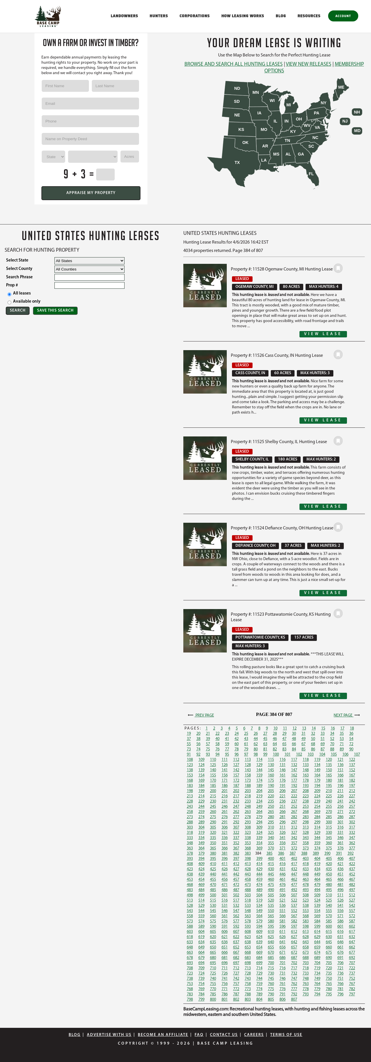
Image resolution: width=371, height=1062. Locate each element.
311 (282, 827)
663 (190, 953)
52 (332, 739)
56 (198, 744)
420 (329, 864)
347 (352, 838)
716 (282, 968)
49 (303, 739)
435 (329, 869)
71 (342, 744)
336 (225, 838)
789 (259, 994)
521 (282, 900)
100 (276, 754)
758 (248, 984)
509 (317, 895)
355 (271, 843)
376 (340, 848)
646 (340, 942)
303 (190, 827)
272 (352, 812)
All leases (19, 293)
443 (248, 874)
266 (282, 812)
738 (190, 979)
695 (213, 963)
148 (306, 770)
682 (236, 958)
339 (259, 838)
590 (213, 926)
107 (357, 754)
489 (259, 890)
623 (248, 937)
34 (332, 734)
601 (340, 926)
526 (340, 900)
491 (282, 890)
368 (248, 848)
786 (225, 994)
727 (236, 973)
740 (213, 979)
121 (340, 760)
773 (248, 989)
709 (201, 968)
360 (329, 843)
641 (282, 942)
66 (294, 744)
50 (313, 739)
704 (317, 963)
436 (340, 869)
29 (284, 734)
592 (236, 926)
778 (306, 989)
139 (201, 770)
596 (282, 926)
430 (271, 869)
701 (282, 963)
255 (329, 807)
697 (236, 963)
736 (340, 973)
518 (248, 900)
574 (201, 921)
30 (294, 734)
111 (225, 760)
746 (282, 979)
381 (225, 853)
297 (294, 822)
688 (306, 958)
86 (313, 749)
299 (317, 822)
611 (282, 932)
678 (190, 958)
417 (294, 864)
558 (190, 916)
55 (189, 744)
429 (259, 869)
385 (269, 853)
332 (352, 833)
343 (306, 838)
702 (294, 963)
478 (306, 885)
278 (248, 817)
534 (259, 906)
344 (317, 838)
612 (294, 932)
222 (294, 796)
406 (340, 859)
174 (259, 780)
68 (313, 744)
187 (236, 786)
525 (329, 900)
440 (213, 874)
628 (306, 937)
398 (248, 859)
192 (294, 786)
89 (342, 749)
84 (294, 749)
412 (236, 864)
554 (317, 911)
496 (340, 890)
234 (259, 801)
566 (282, 916)
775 (271, 989)
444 (259, 874)
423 (190, 869)
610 (271, 932)
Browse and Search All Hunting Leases (233, 64)
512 (352, 895)
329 (317, 833)
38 (198, 739)
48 (294, 739)
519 (259, 900)
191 (282, 786)
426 (225, 869)
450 (329, 874)
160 (271, 775)
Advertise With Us (109, 1035)
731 (282, 973)
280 (271, 817)
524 (317, 900)
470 (213, 885)
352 (236, 843)
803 (248, 999)
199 (201, 791)
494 (317, 890)
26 (256, 734)
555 (329, 911)
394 (201, 859)
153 (190, 775)
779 (317, 989)
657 (294, 947)
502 (236, 895)
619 (201, 937)
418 (306, 864)
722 (352, 968)
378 (190, 853)
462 (294, 880)
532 (236, 906)
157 (236, 775)
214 (201, 796)
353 (248, 843)
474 (259, 885)
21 (208, 734)
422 (352, 864)
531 (225, 906)
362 (352, 843)
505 (271, 895)
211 (340, 791)
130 (271, 765)
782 (352, 989)
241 (340, 801)
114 (259, 760)
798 (190, 999)
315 (329, 827)
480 (329, 885)
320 (213, 833)
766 (340, 984)
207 (294, 791)
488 (248, 890)
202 (236, 791)
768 (190, 989)
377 (352, 848)
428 (248, 869)
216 (225, 796)
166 (340, 775)
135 (329, 765)
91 (189, 754)
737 (352, 973)
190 (271, 786)
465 (329, 880)
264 (259, 812)
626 (282, 937)
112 (236, 760)
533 (248, 906)
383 (248, 853)
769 (201, 989)
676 (340, 953)
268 (306, 812)
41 (227, 739)
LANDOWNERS (124, 15)
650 (213, 947)
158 (248, 775)
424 (201, 869)
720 (329, 968)
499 (201, 895)
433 (306, 869)
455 (213, 880)
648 (190, 947)
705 (329, 963)
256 (340, 807)
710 (213, 968)
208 (306, 791)
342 (294, 838)
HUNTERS (159, 15)
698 (248, 963)
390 (327, 853)
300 (329, 822)
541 (340, 906)
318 (190, 833)
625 (271, 937)
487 (236, 890)
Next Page (347, 715)
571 (340, 916)
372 (294, 848)
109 (201, 760)
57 (208, 744)
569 (317, 916)
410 (213, 864)
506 (282, 895)
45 (265, 739)
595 (271, 926)
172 (236, 780)
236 (282, 801)
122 (352, 760)
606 (225, 932)
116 (282, 760)
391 (339, 853)
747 (294, 979)
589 (201, 926)
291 (225, 822)
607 (236, 932)
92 (198, 754)
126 (225, 765)
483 (190, 890)
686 (282, 958)
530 (213, 906)
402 (294, 859)
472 (236, 885)
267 (294, 812)
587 (352, 921)
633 (190, 942)
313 (306, 827)
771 (225, 989)
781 (340, 989)
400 (271, 859)
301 (340, 822)
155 (213, 775)
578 (248, 921)
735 (329, 973)
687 (294, 958)
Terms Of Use (286, 1035)
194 (317, 786)
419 (317, 864)
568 (306, 916)
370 (271, 848)
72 (351, 744)
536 (282, 906)
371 (282, 848)
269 (317, 812)
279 (259, 817)
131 (282, 765)
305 (213, 827)
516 (225, 900)
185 (213, 786)
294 (259, 822)
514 (201, 900)
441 (225, 874)
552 (294, 911)
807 (294, 999)
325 (271, 833)
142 (236, 770)
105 (334, 754)
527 (352, 900)
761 (282, 984)
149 (317, 770)
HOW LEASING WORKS (242, 15)
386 (281, 853)
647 (352, 942)
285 (329, 817)
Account (343, 16)
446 (282, 874)
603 (190, 932)
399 (259, 859)
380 (213, 853)
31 (303, 734)
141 (225, 770)
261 (225, 812)
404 (317, 859)
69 (323, 744)
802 (236, 999)
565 (271, 916)
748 (306, 979)
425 (213, 869)
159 (259, 775)
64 (275, 744)
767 (352, 984)
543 (190, 911)
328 (306, 833)
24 (237, 734)
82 (275, 749)
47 (284, 739)
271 (340, 812)
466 (340, 880)
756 (225, 984)
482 (352, 885)
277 (236, 817)
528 (190, 906)
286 (340, 817)
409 (201, 864)
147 (294, 770)
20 (198, 734)
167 (352, 775)
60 (237, 744)
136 (340, 765)
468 (190, 885)
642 (294, 942)
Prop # (12, 285)
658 (306, 947)
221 (282, 796)
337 (236, 838)
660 (329, 947)
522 (294, 900)
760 (271, 984)
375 (329, 848)
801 (225, 999)
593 (248, 926)
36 (351, 734)
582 (294, 921)
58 (217, 744)
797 (352, 994)
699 (259, 963)
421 (340, 864)
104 (322, 754)
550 (271, 911)
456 (225, 880)
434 (317, 869)
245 (213, 807)
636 (225, 942)
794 (317, 994)
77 (227, 749)
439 (201, 874)
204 (259, 791)
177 (294, 780)
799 (201, 999)
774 (259, 989)
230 (213, 801)
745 (271, 979)
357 (294, 843)
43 (246, 739)
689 (317, 958)
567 (294, 916)
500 (213, 895)
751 (340, 979)
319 (201, 833)
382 (236, 853)
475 (271, 885)
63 (265, 744)
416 (282, 864)
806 (282, 999)
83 (284, 749)
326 (282, 833)
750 (329, 979)
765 (329, 984)
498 (190, 895)
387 (293, 853)
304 (201, 827)
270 (329, 812)
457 (236, 880)
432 (294, 869)
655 (271, 947)
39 (208, 739)
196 (340, 786)
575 (213, 921)
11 (285, 728)
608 (248, 932)
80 (256, 749)
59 (227, 744)
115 (271, 760)
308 (248, 827)
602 (352, 926)
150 (329, 770)
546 (225, 911)
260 (213, 812)
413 (248, 864)
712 (236, 968)
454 (201, 880)
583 (306, 921)
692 (352, 958)
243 (190, 807)
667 (236, 953)
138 (190, 770)
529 (201, 906)
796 (340, 994)
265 (271, 812)
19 (189, 734)
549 (259, 911)
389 (316, 853)
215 (213, 796)
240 (329, 801)
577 (236, 921)
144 (259, 770)
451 (340, 874)
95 (227, 754)
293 (248, 822)
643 (306, 942)
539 (317, 906)
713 (248, 968)
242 (352, 801)
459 (259, 880)
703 (306, 963)
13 (304, 728)
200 (213, 791)
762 (294, 984)
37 (189, 739)
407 (352, 859)
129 (259, 765)
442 (236, 874)
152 (352, 770)
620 (213, 937)
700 (271, 963)
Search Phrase (19, 277)
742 (236, 979)
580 (271, 921)
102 (299, 754)
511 (340, 895)
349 (201, 843)
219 (259, 796)
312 (294, 827)
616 (340, 932)
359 (317, 843)
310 (271, 827)
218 (248, 796)
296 (282, 822)
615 (329, 932)
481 (340, 885)
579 (259, 921)
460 (271, 880)
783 (190, 994)
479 (317, 885)
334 (201, 838)
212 (352, 791)
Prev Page (200, 715)
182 (352, 780)
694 (201, 963)
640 (271, 942)
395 (213, 859)
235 (271, 801)
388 (304, 853)
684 (259, 958)
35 (342, 734)
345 (329, 838)
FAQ (199, 1035)
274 (201, 817)
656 (282, 947)
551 (282, 911)
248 (248, 807)
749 (317, 979)
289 (201, 822)
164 (317, 775)
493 (306, 890)
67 (303, 744)
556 (340, 911)
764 (317, 984)
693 (190, 963)
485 (213, 890)
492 (294, 890)
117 (294, 760)
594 (259, 926)
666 (225, 953)
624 (259, 937)
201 (225, 791)
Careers (254, 1035)
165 (329, 775)
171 (225, 780)
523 (306, 900)
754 (201, 984)
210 (329, 791)
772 (236, 989)
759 (259, 984)
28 (275, 734)
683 (248, 958)
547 (236, 911)
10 (275, 728)
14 (314, 728)
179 (317, 780)
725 (213, 973)
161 (282, 775)
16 (333, 728)
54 (351, 739)
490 (271, 890)
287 (352, 817)
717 (294, 968)
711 (225, 968)
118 (306, 760)
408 (190, 864)
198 (190, 791)
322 (236, 833)
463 (306, 880)
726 (225, 973)
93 (208, 754)
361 (340, 843)
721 (340, 968)
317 (352, 827)
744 (259, 979)
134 (317, 765)
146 (282, 770)
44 (256, 739)
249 (259, 807)
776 (282, 989)
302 (352, 822)
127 (236, 765)
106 (345, 754)
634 (201, 942)
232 (236, 801)
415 (271, 864)
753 (190, 984)
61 (246, 744)
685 (271, 958)
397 (236, 859)
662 (352, 947)
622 (236, 937)
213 (190, 796)
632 (352, 937)
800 (213, 999)
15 (323, 728)
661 (340, 947)
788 (248, 994)
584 (317, 921)
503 (248, 895)
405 (329, 859)
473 (248, 885)
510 (329, 895)
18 (352, 728)
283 (306, 817)
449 (317, 874)
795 (329, 994)
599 (317, 926)
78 (237, 749)
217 (236, 796)
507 (294, 895)
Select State (17, 260)
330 (329, 833)
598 (306, 926)
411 (225, 864)
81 (265, 749)
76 (217, 749)
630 (329, 937)
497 (352, 890)
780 (329, 989)
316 (340, 827)
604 (201, 932)
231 (225, 801)
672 (294, 953)
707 (352, 963)
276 (225, 817)
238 (306, 801)
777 (294, 989)
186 (225, 786)
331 (340, 833)
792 (294, 994)
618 (190, 937)
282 (294, 817)
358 (306, 843)
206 (282, 791)
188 (248, 786)
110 (213, 760)
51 (323, 739)
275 (213, 817)
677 (352, 953)
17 (342, 728)
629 (317, 937)
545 (213, 911)
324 (259, 833)
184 (201, 786)
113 (248, 760)
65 (284, 744)
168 (190, 780)
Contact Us (224, 1035)
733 (306, 973)
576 (225, 921)
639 (259, 942)
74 (198, 749)
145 (271, 770)
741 (225, 979)
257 (352, 807)
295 (271, 822)
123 (190, 765)
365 (213, 848)
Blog (75, 1035)
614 (317, 932)
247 (236, 807)
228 (190, 801)
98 (256, 754)
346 (340, 838)
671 (282, 953)
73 (189, 749)
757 (236, 984)
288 (190, 822)
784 (201, 994)
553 (306, 911)
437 (352, 869)
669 (259, 953)
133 (306, 765)
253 (306, 807)
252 (294, 807)
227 (352, 796)
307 (236, 827)
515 (213, 900)
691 (340, 958)
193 (306, 786)
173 (248, 780)
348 (190, 843)
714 (259, 968)
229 (201, 801)
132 (294, 765)
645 (329, 942)
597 (294, 926)
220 (271, 796)
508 (306, 895)
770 (213, 989)
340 (271, 838)
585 (329, 921)
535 (271, 906)
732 (294, 973)
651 (225, 947)
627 (294, 937)
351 (225, 843)
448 (306, 874)
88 (332, 749)
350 (213, 843)
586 (340, 921)
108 (190, 760)
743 (248, 979)
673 (306, 953)
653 (248, 947)
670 (271, 953)
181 (340, 780)
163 (306, 775)
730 (271, 973)
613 (306, 932)
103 (311, 754)
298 (306, 822)
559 (201, 916)
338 (248, 838)
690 (329, 958)
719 (317, 968)
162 (294, 775)
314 (317, 827)
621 (225, 937)
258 (190, 812)
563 (248, 916)
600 (329, 926)
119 (317, 760)
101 (287, 754)
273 (190, 817)
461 (282, 880)
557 (352, 911)
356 (282, 843)
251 (282, 807)
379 (201, 853)
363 (190, 848)
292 (236, 822)
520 (271, 900)
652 (236, 947)
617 (352, 932)
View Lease (323, 334)
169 (201, 780)
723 (190, 973)
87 (323, 749)
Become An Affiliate (163, 1035)
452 (352, 874)
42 (237, 739)
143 (248, 770)
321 (225, 833)
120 (329, 760)
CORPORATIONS (195, 15)
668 (248, 953)
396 (225, 859)
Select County (19, 269)
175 (271, 780)
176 (282, 780)
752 (352, 979)
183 (190, 786)
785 (213, 994)
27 (265, 734)
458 (248, 880)
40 (217, 739)
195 (329, 786)
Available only (24, 301)
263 (248, 812)
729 (259, 973)
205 (271, 791)
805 (271, 999)
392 (351, 853)
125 (213, 765)
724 (201, 973)
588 (190, 926)
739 (201, 979)
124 (201, 765)
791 (282, 994)
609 (259, 932)
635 (213, 942)
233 (248, 801)
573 (190, 921)
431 (282, 869)
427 (236, 869)
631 (340, 937)
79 (246, 749)
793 (306, 994)
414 (259, 864)
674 (317, 953)
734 (317, 973)
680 (213, 958)
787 (236, 994)
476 (282, 885)
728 (248, 973)
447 (294, 874)
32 (313, 734)
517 (236, 900)
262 (236, 812)
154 (201, 775)
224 (317, 796)
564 (259, 916)
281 (282, 817)
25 (246, 734)
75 (208, 749)
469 (201, 885)
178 (306, 780)
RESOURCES (309, 15)
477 (294, 885)
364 (201, 848)
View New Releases (308, 64)
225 (329, 796)
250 (271, 807)
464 (317, 880)
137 (352, 765)
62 (256, 744)
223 (306, 796)
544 (201, 911)
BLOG (281, 15)
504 (259, 895)
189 (259, 786)
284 (317, 817)
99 (265, 754)
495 (329, 890)
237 (294, 801)
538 (306, 906)
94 (217, 754)
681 (225, 958)
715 (271, 968)
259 (201, 812)
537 (294, 906)
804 (259, 999)
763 (306, 984)
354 (259, 843)
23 (227, 734)
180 (329, 780)
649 (201, 947)
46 (275, 739)
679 (201, 958)
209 (317, 791)
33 (323, 734)
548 (248, 911)
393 (190, 859)
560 (213, 916)
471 (225, 885)
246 (225, 807)
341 (282, 838)
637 (236, 942)
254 (317, 807)
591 (225, 926)
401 (282, 859)
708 (190, 968)
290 (213, 822)
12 (295, 728)
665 (213, 953)
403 (306, 859)
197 (352, 786)
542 (352, 906)
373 (306, 848)
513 (190, 900)
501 (225, 895)
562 (236, 916)
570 (329, 916)
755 (213, 984)
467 (352, 880)
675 (329, 953)
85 (303, 749)
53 (342, 739)
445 (271, 874)
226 (340, 796)
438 (190, 874)
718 (306, 968)
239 (317, 801)
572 (352, 916)
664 (201, 953)
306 (225, 827)
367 (236, 848)
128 (248, 765)
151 (340, 770)
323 (248, 833)
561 (225, 916)
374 (317, 848)
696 (225, 963)
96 (237, 754)
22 (217, 734)
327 (294, 833)
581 (282, 921)
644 (317, 942)
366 (225, 848)
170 (213, 780)
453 (190, 880)
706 (340, 963)
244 (201, 807)
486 (225, 890)
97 (246, 754)
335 (213, 838)
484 (201, 890)
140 (213, 770)
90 (351, 749)
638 (248, 942)
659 (317, 947)
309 (259, 827)
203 (248, 791)
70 (332, 744)
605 (213, 932)
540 (329, 906)
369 (259, 848)
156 (225, 775)
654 (259, 947)
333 (190, 838)
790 (271, 994)
